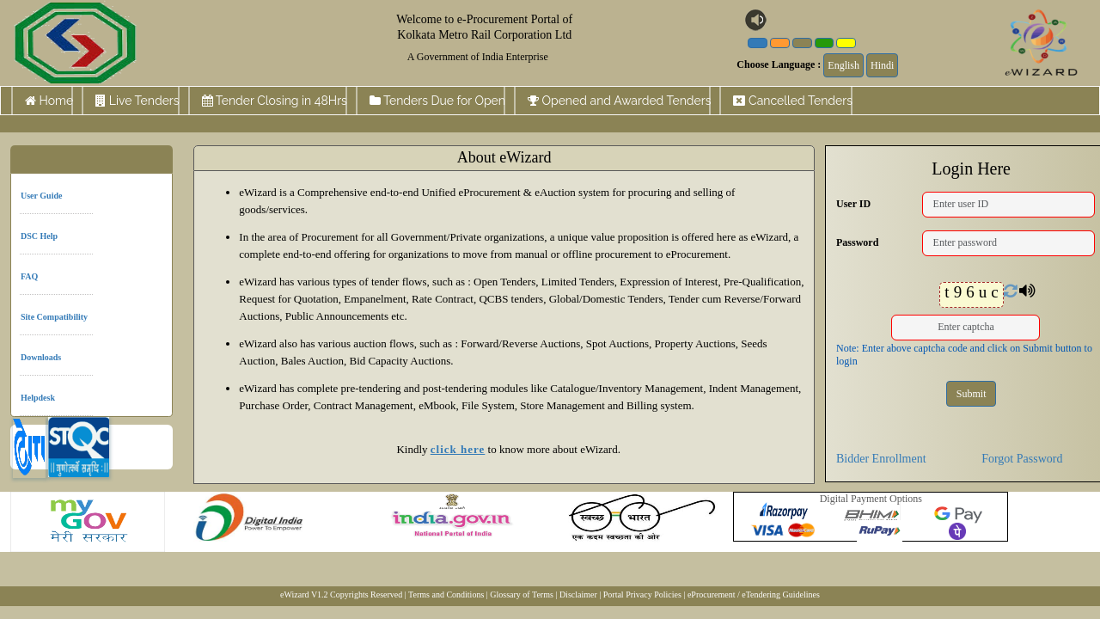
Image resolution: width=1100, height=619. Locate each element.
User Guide (45, 187)
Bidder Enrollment (881, 450)
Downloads (45, 328)
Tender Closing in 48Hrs (302, 100)
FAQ (31, 257)
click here (458, 447)
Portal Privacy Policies (642, 607)
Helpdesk (41, 363)
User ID (853, 202)
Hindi (882, 65)
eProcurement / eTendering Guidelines (754, 607)
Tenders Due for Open (479, 100)
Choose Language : (778, 64)
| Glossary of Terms (521, 607)
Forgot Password (1009, 450)
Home (49, 100)
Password (857, 241)
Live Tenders (150, 100)
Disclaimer (578, 607)
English (843, 65)
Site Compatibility (61, 292)
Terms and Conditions (446, 607)
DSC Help (43, 222)
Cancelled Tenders (861, 100)
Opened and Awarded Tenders (674, 100)
